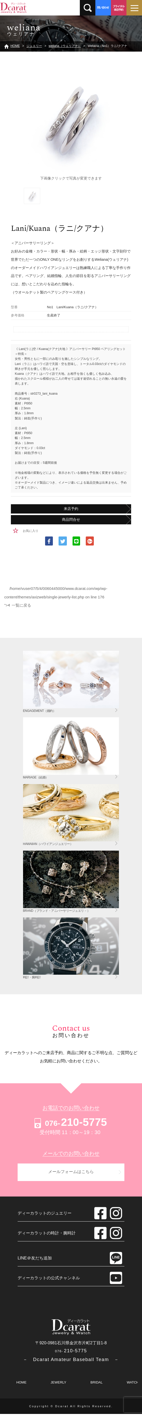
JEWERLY (58, 1384)
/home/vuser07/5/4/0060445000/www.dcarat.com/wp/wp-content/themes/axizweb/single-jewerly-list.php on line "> (55, 596)
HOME (21, 1384)
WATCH (133, 1384)
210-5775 (70, 1122)
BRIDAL (96, 1384)
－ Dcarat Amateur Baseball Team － (71, 1361)
